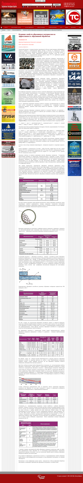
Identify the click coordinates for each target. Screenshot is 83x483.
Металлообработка (16, 30)
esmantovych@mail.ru (23, 47)
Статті (8, 30)
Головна (3, 30)
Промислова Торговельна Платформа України (11, 5)
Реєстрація (38, 1)
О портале (41, 477)
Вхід (44, 1)
